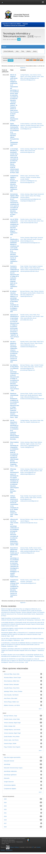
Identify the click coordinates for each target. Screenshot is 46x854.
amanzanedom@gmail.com (27, 152)
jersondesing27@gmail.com (27, 370)
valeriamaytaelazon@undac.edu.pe (29, 271)
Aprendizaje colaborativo (10, 771)
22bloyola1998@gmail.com (31, 397)
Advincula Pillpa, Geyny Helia (11, 674)
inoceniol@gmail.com (30, 472)
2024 (5, 802)
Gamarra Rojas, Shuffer (26, 393)
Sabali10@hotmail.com (26, 296)
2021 (5, 813)
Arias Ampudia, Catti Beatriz (11, 695)
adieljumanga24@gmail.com (27, 474)
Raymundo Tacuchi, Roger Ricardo (33, 343)
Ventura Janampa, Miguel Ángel (12, 733)
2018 (5, 820)
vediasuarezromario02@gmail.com (29, 501)
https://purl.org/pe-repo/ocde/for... (12, 757)
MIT (33, 847)
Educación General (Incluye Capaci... (13, 767)
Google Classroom (9, 781)
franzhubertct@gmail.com (27, 368)
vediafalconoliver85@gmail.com (28, 346)
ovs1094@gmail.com (25, 128)
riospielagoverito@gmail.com (27, 201)
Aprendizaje (7, 764)
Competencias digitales (10, 788)
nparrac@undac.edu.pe (30, 318)
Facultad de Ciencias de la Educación (14, 25)
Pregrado (25, 23)
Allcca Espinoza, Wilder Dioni (11, 681)
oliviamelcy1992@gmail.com (27, 80)
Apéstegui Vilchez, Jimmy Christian (13, 691)
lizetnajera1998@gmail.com (31, 78)
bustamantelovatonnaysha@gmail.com (30, 199)
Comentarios (9, 850)
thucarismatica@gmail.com (27, 182)
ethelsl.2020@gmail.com (26, 241)
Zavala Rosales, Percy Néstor (11, 736)
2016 (5, 826)
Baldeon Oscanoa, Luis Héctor (12, 705)
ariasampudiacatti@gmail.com (28, 583)
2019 (5, 816)
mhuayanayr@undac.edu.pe (36, 269)
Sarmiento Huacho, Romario (34, 239)
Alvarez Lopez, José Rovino (27, 175)
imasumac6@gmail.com (34, 127)
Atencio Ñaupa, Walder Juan (11, 702)
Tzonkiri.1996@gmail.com (27, 447)
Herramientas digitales (10, 785)
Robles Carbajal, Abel (9, 726)
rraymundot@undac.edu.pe (27, 345)
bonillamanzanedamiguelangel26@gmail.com (32, 398)
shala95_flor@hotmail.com (33, 422)
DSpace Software (14, 847)
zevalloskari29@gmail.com (27, 553)
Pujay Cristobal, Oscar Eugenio (28, 266)
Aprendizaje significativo (10, 774)
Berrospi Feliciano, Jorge (26, 291)
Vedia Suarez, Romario (35, 497)
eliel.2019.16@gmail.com (26, 294)
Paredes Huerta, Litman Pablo (28, 219)
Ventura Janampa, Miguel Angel (28, 149)
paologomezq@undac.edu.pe (31, 551)
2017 (5, 823)
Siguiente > (23, 67)
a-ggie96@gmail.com (33, 445)
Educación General (9, 761)
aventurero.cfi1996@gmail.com (28, 180)
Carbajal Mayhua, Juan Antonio (28, 75)
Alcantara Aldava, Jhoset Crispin (12, 677)
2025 (5, 799)
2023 (5, 806)
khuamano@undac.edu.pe (31, 222)
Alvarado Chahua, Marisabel (11, 684)
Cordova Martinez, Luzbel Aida (28, 123)
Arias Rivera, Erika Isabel (10, 698)
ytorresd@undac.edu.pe (26, 320)
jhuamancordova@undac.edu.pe (28, 522)
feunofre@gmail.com (25, 499)
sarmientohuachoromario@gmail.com (30, 242)
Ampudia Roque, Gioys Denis (11, 688)
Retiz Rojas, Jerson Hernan (35, 366)
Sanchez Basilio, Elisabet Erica (35, 293)
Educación (6, 778)
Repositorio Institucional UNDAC (12, 23)
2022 (5, 809)
